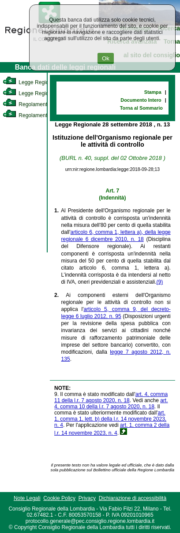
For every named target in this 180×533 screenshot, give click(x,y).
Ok (105, 58)
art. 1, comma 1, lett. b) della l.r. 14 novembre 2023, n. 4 (110, 419)
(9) (159, 282)
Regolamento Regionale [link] (39, 115)
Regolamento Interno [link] (35, 104)
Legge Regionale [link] (31, 82)
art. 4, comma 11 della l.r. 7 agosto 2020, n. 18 (111, 397)
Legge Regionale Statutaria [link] (43, 93)
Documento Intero (140, 100)
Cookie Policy (59, 498)
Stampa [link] (152, 92)
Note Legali (27, 498)
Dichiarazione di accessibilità (132, 498)
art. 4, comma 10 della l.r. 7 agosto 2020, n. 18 (111, 403)
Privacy (87, 498)
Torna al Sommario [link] (141, 108)
